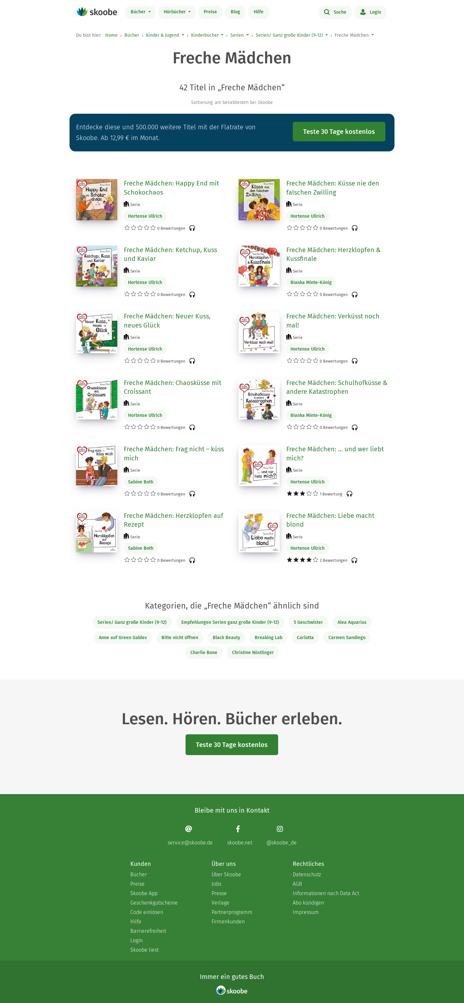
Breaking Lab (268, 637)
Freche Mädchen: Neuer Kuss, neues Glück (167, 320)
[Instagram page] (281, 835)
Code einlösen (146, 912)
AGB (297, 884)
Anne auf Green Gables (123, 637)
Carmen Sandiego (347, 637)
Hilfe (259, 12)
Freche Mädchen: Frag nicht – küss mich (174, 453)
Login (370, 11)
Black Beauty (226, 637)
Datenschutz (307, 874)
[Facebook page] (240, 835)
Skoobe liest (144, 950)
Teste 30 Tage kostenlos (339, 131)
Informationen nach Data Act (326, 893)
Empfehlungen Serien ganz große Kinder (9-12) (230, 622)
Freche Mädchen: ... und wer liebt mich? (335, 453)
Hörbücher (175, 12)
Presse (219, 893)
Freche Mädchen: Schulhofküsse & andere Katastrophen (337, 387)
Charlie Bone (203, 652)
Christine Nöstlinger (253, 652)
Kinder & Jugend (162, 35)
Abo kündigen (308, 903)
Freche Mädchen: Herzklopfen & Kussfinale (333, 254)
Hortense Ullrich (145, 216)
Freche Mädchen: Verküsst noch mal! (333, 320)
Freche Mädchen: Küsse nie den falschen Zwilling (332, 187)
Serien (237, 35)
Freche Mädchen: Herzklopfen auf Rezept (173, 520)
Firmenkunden (228, 922)
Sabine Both (140, 482)
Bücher (139, 12)
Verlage (220, 903)
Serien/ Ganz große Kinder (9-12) (289, 35)
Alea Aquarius (352, 622)
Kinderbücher (205, 35)
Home (111, 35)
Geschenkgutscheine (154, 903)
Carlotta (305, 637)
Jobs (216, 884)
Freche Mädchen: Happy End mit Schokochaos (171, 187)
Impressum (306, 912)
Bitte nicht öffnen (179, 637)
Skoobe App (144, 893)
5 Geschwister (308, 622)
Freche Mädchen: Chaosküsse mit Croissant (172, 387)
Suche (335, 11)
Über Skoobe (226, 874)
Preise (210, 12)
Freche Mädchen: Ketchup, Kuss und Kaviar (170, 254)
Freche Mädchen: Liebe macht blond (330, 520)
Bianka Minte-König (311, 282)
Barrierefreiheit (148, 931)
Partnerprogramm (232, 912)
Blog (235, 12)
